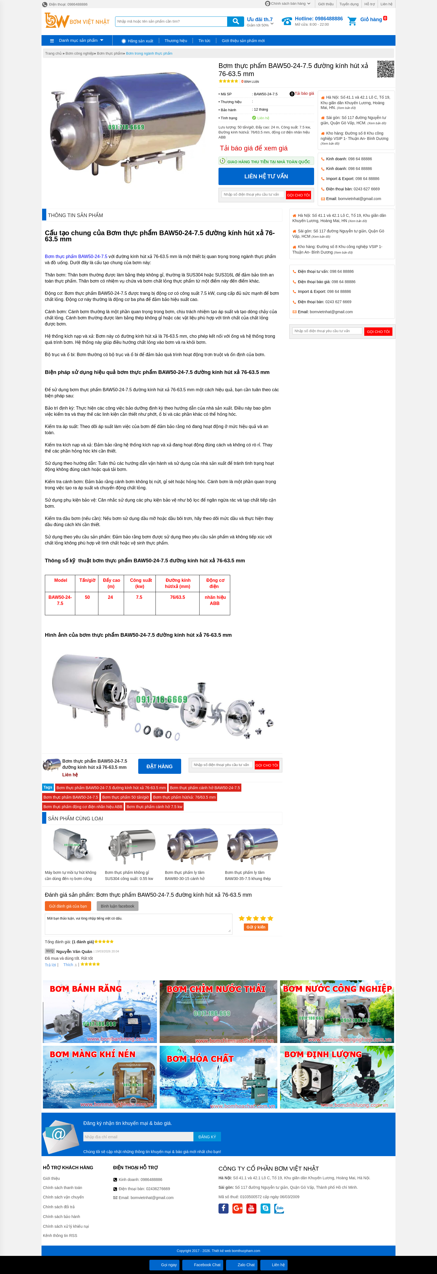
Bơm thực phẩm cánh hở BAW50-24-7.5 (205, 788)
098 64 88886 (360, 159)
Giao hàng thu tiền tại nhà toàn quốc (268, 162)
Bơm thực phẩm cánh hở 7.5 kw (154, 806)
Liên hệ (386, 4)
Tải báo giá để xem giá (254, 148)
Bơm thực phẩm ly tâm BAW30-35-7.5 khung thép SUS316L (248, 878)
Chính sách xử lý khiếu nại (66, 1226)
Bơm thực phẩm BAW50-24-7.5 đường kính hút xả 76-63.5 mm (111, 788)
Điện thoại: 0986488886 (65, 4)
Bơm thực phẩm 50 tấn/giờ (125, 797)
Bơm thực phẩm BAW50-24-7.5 (76, 256)
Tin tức (204, 40)
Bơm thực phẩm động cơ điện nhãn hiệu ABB (82, 806)
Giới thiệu (325, 4)
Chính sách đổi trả (59, 1207)
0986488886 (151, 1179)
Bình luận (250, 81)
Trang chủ (53, 53)
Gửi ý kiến (256, 927)
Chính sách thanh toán (62, 1187)
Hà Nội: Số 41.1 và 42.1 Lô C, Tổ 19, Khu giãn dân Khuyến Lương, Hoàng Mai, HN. (355, 102)
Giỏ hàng (371, 19)
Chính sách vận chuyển (63, 1197)
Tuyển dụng (349, 4)
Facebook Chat (202, 1265)
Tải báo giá (302, 93)
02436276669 (158, 1189)
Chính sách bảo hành (61, 1216)
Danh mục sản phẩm (78, 40)
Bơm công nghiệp (79, 53)
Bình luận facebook (117, 906)
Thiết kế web (221, 1251)
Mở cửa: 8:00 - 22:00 (319, 21)
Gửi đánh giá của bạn (68, 906)
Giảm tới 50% (260, 21)
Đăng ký (207, 1137)
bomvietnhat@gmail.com (359, 198)
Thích (66, 964)
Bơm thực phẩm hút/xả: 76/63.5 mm (184, 797)
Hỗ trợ (370, 4)
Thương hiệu (176, 40)
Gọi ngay (164, 1265)
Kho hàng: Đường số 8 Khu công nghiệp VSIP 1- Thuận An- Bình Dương (355, 138)
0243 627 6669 (367, 189)
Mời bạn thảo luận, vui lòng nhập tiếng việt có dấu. (139, 923)
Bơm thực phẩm (110, 53)
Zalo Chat (242, 1265)
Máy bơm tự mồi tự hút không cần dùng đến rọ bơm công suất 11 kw (70, 878)
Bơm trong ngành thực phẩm (149, 53)
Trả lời (50, 965)
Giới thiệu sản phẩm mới (243, 40)
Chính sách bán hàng (288, 3)
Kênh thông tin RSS (60, 1235)
